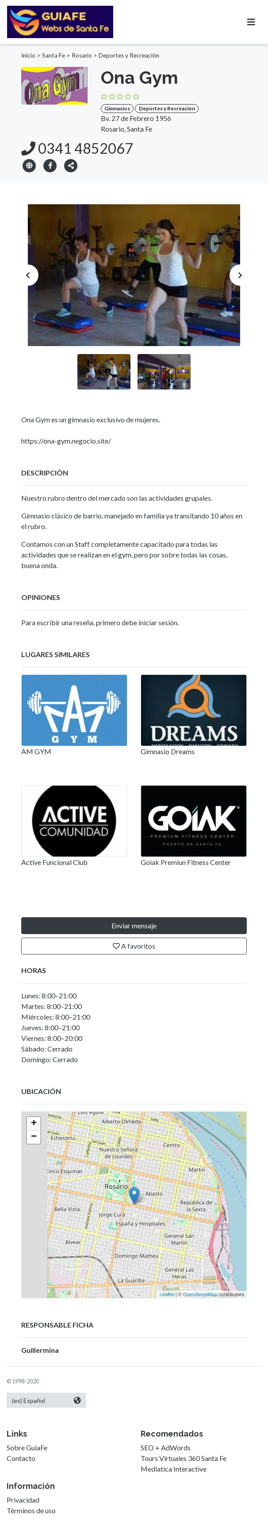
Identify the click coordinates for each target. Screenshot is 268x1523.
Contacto (21, 1458)
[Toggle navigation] (251, 22)
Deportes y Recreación (129, 55)
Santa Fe (53, 55)
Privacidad (23, 1500)
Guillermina (40, 1350)
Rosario (82, 55)
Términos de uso (31, 1510)
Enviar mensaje (134, 925)
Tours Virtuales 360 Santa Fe (183, 1458)
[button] (71, 165)
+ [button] (34, 1123)
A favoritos (134, 946)
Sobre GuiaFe (27, 1447)
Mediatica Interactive (174, 1469)
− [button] (34, 1137)
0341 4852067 (77, 148)
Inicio (28, 55)
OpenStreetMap (200, 1294)
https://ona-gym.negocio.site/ (66, 440)
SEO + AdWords (166, 1447)
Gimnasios (117, 108)
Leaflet (167, 1294)
